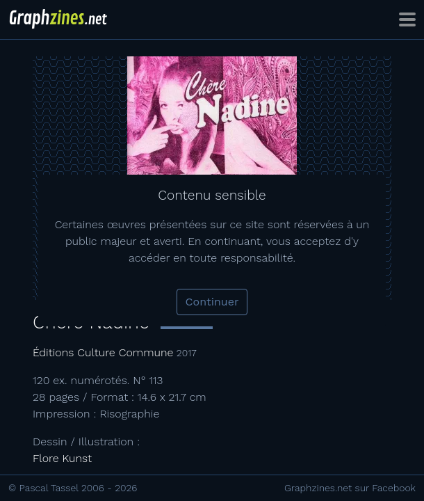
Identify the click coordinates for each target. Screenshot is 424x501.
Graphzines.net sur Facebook (350, 487)
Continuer (212, 301)
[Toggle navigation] (407, 19)
